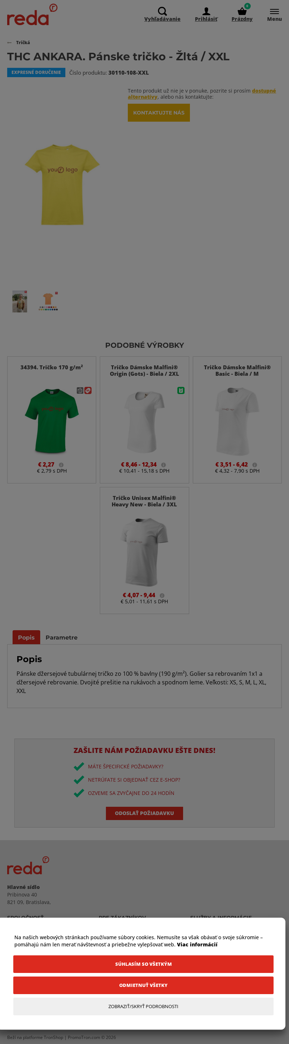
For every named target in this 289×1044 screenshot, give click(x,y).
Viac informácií (197, 944)
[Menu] (271, 14)
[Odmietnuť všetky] (143, 985)
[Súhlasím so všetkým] (143, 964)
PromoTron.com (84, 1037)
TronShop (53, 1037)
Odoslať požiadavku (144, 813)
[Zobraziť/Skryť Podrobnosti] (143, 1006)
